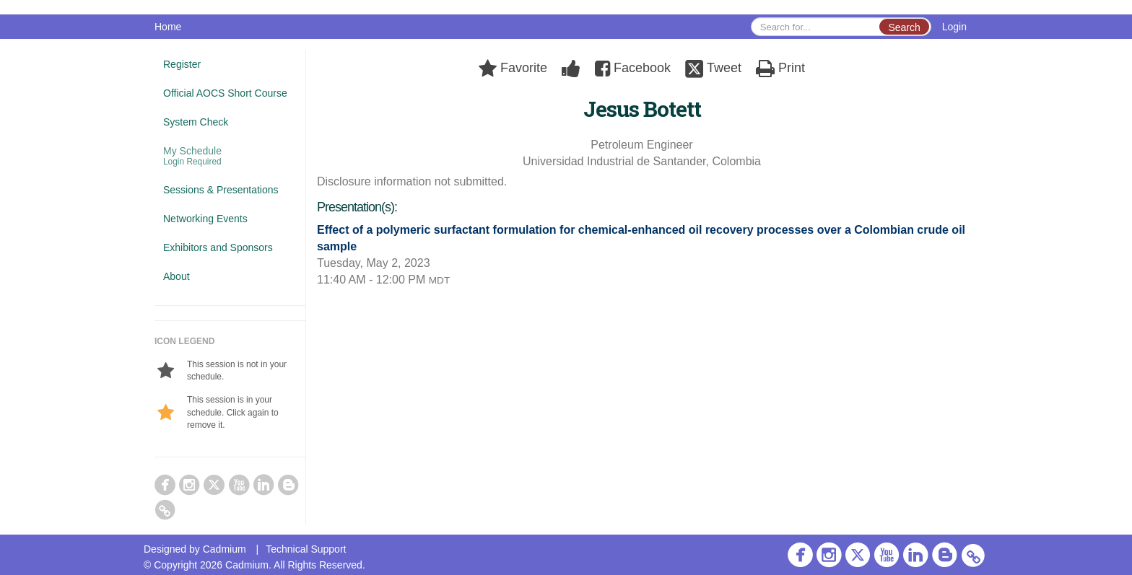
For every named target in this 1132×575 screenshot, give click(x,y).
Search (904, 27)
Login (954, 26)
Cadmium (224, 549)
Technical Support (306, 549)
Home (167, 26)
